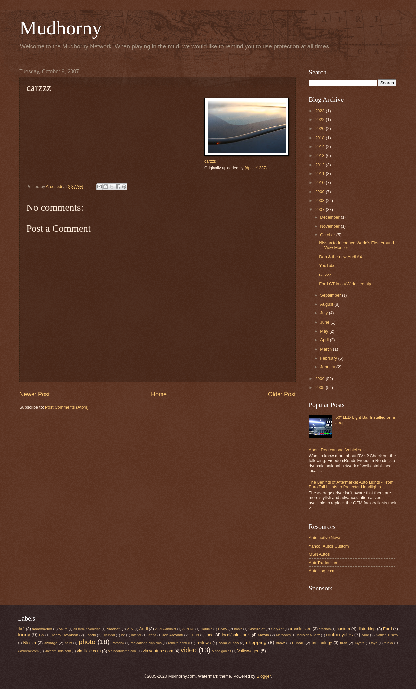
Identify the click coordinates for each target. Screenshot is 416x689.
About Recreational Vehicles (335, 449)
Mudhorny (61, 28)
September (331, 295)
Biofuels (206, 629)
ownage (51, 643)
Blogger (264, 676)
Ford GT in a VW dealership (345, 283)
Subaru (298, 643)
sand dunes (229, 643)
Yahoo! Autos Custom (329, 546)
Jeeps (152, 635)
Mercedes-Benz (308, 635)
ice (123, 635)
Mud (365, 635)
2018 (320, 137)
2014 (320, 146)
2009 (320, 191)
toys (374, 643)
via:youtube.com (158, 650)
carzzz (210, 161)
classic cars (300, 628)
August (327, 304)
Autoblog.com (321, 570)
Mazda (263, 635)
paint (68, 643)
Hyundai (109, 635)
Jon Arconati (172, 635)
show (280, 643)
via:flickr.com (89, 650)
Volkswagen (248, 650)
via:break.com (28, 651)
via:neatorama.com (122, 651)
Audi (143, 628)
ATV (130, 629)
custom (343, 628)
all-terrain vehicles (86, 629)
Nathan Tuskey (387, 635)
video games (221, 651)
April (325, 340)
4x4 (21, 628)
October (328, 234)
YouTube (327, 265)
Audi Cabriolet (165, 629)
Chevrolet (256, 629)
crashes (325, 629)
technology (322, 642)
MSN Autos (319, 554)
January (328, 366)
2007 (320, 209)
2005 (320, 387)
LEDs (194, 635)
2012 (320, 164)
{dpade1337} (256, 168)
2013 (320, 155)
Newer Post (35, 394)
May (324, 331)
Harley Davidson (64, 635)
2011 (320, 173)
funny (24, 634)
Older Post (282, 394)
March (326, 349)
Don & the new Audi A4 (340, 256)
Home (159, 394)
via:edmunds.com (58, 651)
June (325, 322)
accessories (42, 629)
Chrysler (277, 629)
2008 (320, 200)
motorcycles (339, 634)
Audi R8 (188, 629)
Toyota (359, 643)
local (210, 634)
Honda (90, 635)
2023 (320, 110)
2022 (320, 119)
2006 (320, 378)
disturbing (367, 628)
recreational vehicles (146, 643)
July (324, 313)
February (329, 358)
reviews (204, 642)
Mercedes (283, 635)
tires (343, 643)
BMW (222, 629)
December (330, 217)
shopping (256, 642)
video (189, 650)
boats (238, 629)
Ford (387, 628)
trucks (388, 643)
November (330, 226)
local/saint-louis (236, 634)
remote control (179, 643)
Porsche (118, 643)
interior (136, 635)
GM (42, 635)
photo (87, 641)
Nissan (29, 642)
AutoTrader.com (323, 562)
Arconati (113, 629)
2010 (320, 182)
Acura (63, 629)
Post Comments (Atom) (67, 407)
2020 (320, 128)
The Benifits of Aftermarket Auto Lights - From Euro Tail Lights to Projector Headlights (351, 484)
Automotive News (325, 537)
